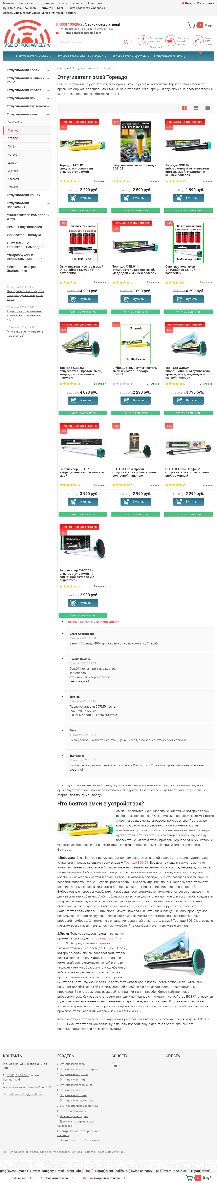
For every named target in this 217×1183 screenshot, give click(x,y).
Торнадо (13, 130)
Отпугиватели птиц (169, 56)
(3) (175, 181)
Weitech (13, 170)
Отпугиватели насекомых (28, 205)
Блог (60, 7)
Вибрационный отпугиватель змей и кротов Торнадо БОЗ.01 (134, 371)
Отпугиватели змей (28, 114)
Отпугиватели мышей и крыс (80, 56)
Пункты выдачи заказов (19, 7)
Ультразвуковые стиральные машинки (24, 257)
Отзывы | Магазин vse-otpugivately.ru (93, 622)
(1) (122, 181)
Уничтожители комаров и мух (28, 217)
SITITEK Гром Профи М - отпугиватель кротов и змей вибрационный (187, 472)
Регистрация (205, 3)
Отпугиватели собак (32, 56)
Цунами (13, 162)
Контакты (46, 7)
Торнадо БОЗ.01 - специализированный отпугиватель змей (76, 168)
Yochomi (13, 178)
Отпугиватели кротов (128, 56)
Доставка (47, 3)
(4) (70, 181)
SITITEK (13, 138)
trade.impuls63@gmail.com (83, 32)
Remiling (13, 186)
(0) (122, 384)
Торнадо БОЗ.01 (136, 862)
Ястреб (12, 154)
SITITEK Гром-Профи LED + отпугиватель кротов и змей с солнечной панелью (135, 472)
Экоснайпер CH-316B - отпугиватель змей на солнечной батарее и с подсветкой (77, 575)
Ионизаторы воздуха (24, 235)
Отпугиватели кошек (23, 195)
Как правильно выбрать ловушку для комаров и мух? (25, 295)
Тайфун (13, 146)
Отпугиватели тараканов (28, 106)
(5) (70, 485)
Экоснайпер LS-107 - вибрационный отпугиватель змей (82, 472)
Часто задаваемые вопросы (86, 7)
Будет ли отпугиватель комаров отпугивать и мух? (24, 315)
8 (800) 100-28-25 (70, 24)
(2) (122, 282)
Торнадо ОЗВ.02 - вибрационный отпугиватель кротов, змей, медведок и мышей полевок (187, 170)
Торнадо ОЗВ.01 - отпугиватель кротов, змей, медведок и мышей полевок (134, 270)
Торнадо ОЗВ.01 (106, 938)
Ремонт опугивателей (24, 227)
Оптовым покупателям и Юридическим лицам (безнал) (39, 12)
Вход (187, 3)
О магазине (95, 3)
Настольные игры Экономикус (21, 269)
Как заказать (28, 3)
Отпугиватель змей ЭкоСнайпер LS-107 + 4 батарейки (182, 270)
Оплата (63, 3)
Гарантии (78, 3)
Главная (62, 68)
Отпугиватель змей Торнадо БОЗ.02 (134, 166)
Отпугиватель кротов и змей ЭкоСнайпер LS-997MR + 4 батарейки (81, 270)
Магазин (9, 3)
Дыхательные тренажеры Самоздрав (25, 245)
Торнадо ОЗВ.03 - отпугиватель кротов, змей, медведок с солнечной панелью (81, 372)
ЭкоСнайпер (16, 122)
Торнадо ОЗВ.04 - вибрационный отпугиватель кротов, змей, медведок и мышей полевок (187, 372)
